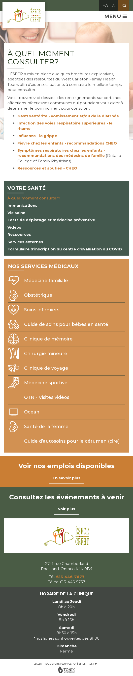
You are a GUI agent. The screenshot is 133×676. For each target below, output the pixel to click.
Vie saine (16, 212)
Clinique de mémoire (48, 339)
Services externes (25, 242)
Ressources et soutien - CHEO (47, 168)
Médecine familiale (46, 280)
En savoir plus (66, 478)
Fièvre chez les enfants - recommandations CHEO (67, 143)
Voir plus (66, 509)
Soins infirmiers (41, 310)
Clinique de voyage (46, 368)
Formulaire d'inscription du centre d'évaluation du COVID (64, 249)
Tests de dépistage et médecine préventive (51, 219)
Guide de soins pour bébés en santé (66, 324)
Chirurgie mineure (45, 353)
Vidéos (14, 227)
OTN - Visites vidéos (46, 397)
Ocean (31, 412)
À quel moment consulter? (33, 198)
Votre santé (26, 188)
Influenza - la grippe (37, 135)
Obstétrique (38, 295)
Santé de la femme (46, 426)
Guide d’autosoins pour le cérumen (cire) (72, 441)
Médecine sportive (45, 383)
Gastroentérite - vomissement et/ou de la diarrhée (68, 116)
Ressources (19, 234)
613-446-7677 (70, 576)
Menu (115, 16)
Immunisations (22, 205)
